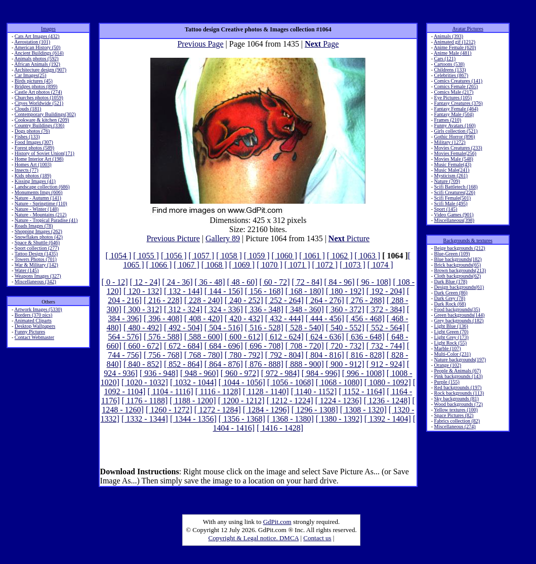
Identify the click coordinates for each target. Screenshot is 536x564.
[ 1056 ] (174, 255)
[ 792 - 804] (284, 355)
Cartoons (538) (449, 64)
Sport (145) (446, 209)
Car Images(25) (30, 75)
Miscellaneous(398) (454, 220)
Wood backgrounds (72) (458, 404)
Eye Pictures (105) (453, 97)
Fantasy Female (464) (456, 108)
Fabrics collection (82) (457, 421)
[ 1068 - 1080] (339, 382)
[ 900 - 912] (345, 364)
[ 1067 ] (186, 264)
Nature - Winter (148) (37, 209)
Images (48, 28)
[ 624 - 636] (325, 336)
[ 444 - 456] (325, 318)
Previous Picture (173, 238)
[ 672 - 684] (183, 346)
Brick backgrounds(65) (457, 265)
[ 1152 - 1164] (362, 391)
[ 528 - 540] (304, 327)
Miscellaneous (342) (35, 281)
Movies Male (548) (453, 159)
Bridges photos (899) (36, 86)
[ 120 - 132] (142, 291)
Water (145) (27, 270)
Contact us (317, 538)
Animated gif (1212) (454, 42)
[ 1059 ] (257, 255)
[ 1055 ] (146, 255)
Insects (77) (26, 170)
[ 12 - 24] (145, 282)
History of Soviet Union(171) (44, 153)
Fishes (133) (27, 136)
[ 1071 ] (297, 264)
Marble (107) (447, 348)
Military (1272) (450, 142)
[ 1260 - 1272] (169, 409)
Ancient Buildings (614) (38, 53)
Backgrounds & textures (467, 240)
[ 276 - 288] (365, 300)
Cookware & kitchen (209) (42, 120)
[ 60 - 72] (275, 282)
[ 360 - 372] (345, 309)
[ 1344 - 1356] (193, 419)
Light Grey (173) (451, 337)
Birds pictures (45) (34, 81)
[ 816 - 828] (365, 355)
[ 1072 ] (325, 264)
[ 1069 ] (242, 264)
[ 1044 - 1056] (242, 382)
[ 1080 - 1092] (387, 382)
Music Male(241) (452, 170)
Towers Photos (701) (36, 259)
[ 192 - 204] (385, 291)
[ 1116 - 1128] (218, 391)
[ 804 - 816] (325, 355)
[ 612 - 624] (284, 336)
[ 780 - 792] (244, 355)
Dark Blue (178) (451, 281)
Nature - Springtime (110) (41, 203)
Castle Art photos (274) (38, 92)
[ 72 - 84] (307, 282)
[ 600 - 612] (244, 336)
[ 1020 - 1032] (144, 382)
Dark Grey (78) (450, 298)
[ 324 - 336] (223, 309)
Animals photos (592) (36, 58)
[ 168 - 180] (304, 291)
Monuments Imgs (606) (38, 192)
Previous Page (200, 44)
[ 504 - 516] (223, 327)
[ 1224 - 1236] (338, 400)
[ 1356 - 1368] (242, 419)
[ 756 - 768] (163, 355)
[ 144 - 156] (223, 291)
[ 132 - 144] (183, 291)
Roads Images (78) (34, 226)
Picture (348, 238)
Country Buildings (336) (39, 125)
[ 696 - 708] (264, 346)
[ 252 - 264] (284, 300)
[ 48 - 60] (242, 282)
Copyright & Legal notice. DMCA (254, 538)
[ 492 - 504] (183, 327)
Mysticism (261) (451, 175)
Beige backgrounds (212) (459, 248)
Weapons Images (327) (38, 276)
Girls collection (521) (456, 131)
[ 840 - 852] (142, 364)
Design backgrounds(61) (459, 287)
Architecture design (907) (40, 69)
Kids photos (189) (33, 175)
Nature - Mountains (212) (40, 214)
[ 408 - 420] (203, 318)
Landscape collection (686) (42, 187)
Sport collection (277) (37, 248)
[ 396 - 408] (163, 318)
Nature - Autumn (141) (38, 198)
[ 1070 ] (269, 264)
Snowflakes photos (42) (39, 237)
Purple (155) (447, 382)
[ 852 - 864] (183, 364)
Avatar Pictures (467, 28)
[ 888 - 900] (304, 364)
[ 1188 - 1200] (193, 400)
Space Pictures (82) (454, 415)
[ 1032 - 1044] (193, 382)
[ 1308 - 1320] (363, 409)
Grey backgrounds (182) (459, 320)
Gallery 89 (222, 238)
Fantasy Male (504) (454, 114)
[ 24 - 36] (177, 282)
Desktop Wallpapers (35, 326)
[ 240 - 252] (244, 300)
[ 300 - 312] (142, 309)
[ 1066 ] (159, 264)
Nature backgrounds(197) (460, 359)
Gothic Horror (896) (454, 136)
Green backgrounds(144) (459, 315)
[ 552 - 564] (385, 327)
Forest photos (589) (34, 148)
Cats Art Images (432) (37, 36)
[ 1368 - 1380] (290, 419)
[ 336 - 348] (264, 309)
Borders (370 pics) (33, 315)
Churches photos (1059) (39, 97)
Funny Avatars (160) (455, 125)
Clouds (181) (28, 108)
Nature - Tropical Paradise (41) (46, 220)
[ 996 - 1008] (363, 373)
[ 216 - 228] (163, 300)
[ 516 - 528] (264, 327)
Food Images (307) (34, 142)
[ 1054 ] (119, 255)
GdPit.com (277, 521)
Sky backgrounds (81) (456, 398)
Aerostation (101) (32, 42)
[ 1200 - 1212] (241, 400)
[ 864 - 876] (223, 364)
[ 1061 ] (312, 255)
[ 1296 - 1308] (315, 409)
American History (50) (37, 47)
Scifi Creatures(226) (454, 192)
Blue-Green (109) (452, 253)
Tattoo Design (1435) (36, 253)
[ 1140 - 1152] (314, 391)
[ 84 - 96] (339, 282)
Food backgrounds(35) (457, 309)
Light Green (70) (451, 331)
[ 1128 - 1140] (266, 391)
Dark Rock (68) (450, 304)
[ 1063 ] (367, 255)
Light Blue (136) (451, 326)
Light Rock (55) (450, 343)
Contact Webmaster (34, 337)
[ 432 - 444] (284, 318)
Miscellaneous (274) (455, 426)
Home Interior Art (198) (39, 159)
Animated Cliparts (33, 320)
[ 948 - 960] (199, 373)
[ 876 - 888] (264, 364)
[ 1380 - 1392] (339, 419)
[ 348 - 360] (304, 309)
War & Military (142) (36, 265)
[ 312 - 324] (183, 309)
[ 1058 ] (229, 255)
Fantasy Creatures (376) (458, 103)
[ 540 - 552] (345, 327)
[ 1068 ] (214, 264)
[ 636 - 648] (365, 336)
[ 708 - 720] (304, 346)
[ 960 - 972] (240, 373)
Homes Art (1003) (33, 164)
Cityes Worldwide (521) (39, 103)
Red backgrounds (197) (458, 387)
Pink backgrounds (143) (458, 376)
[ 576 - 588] (163, 336)
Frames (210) (448, 120)
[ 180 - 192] (345, 291)
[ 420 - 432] (244, 318)
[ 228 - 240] (203, 300)
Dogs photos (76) (32, 131)
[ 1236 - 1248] (387, 400)
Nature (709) (447, 181)
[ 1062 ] (340, 255)
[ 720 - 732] (345, 346)
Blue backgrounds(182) (458, 259)
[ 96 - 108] (373, 282)
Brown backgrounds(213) (460, 270)
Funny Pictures (30, 331)
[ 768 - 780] (203, 355)
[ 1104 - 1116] (170, 391)
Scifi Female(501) (452, 198)
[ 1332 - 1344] (144, 419)
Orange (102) (448, 365)
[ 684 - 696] (223, 346)
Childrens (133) (450, 69)
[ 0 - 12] (115, 282)
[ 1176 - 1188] (144, 400)
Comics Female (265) (456, 86)
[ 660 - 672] (142, 346)
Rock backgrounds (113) (459, 393)
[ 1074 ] (380, 264)
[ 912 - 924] (385, 364)
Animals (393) (448, 36)
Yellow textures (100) (456, 409)
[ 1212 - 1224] (290, 400)
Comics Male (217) (454, 92)
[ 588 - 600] (203, 336)
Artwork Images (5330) (38, 309)
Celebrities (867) (451, 75)
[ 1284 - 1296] (266, 409)
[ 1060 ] (285, 255)
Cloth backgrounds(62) (457, 276)
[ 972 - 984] (280, 373)
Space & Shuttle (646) (37, 242)
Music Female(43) (453, 164)
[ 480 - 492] (142, 327)
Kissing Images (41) (35, 181)
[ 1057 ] (202, 255)
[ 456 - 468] (365, 318)
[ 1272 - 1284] (217, 409)
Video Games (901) (453, 214)
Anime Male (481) (452, 53)
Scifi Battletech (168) (456, 187)
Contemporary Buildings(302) (45, 114)
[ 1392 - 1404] (387, 419)
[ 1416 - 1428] (280, 428)
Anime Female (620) (455, 47)
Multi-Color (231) (452, 354)
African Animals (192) (37, 64)
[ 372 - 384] (385, 309)
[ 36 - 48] (210, 282)
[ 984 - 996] (321, 373)
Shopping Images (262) (38, 231)
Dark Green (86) (451, 292)
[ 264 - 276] (325, 300)
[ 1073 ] (352, 264)
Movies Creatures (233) (458, 148)
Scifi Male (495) (451, 203)
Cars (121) (445, 58)
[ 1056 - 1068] (290, 382)
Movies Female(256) (455, 153)
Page (322, 44)
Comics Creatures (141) (458, 81)
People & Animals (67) (457, 370)
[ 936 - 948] (159, 373)
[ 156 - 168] (264, 291)
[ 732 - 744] (385, 346)
